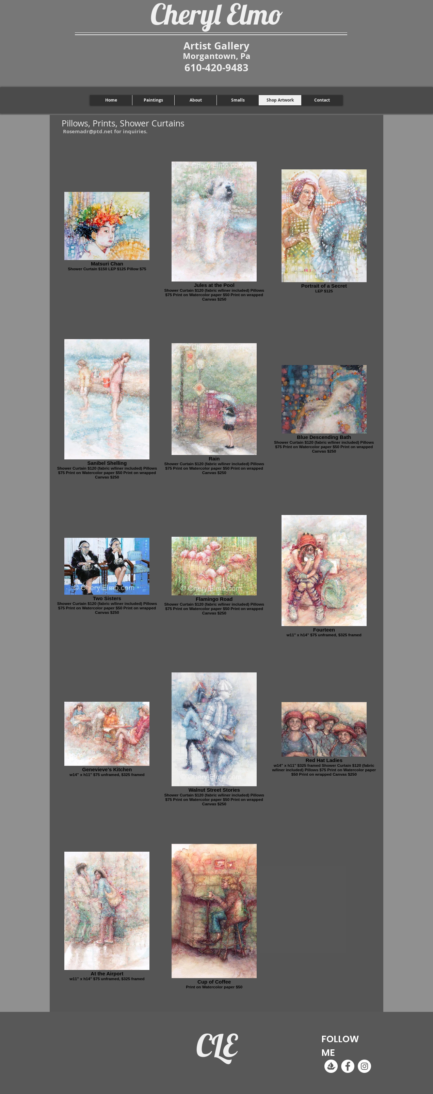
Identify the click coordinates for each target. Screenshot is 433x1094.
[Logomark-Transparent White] (331, 1066)
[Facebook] (347, 1066)
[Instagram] (364, 1066)
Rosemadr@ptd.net (88, 131)
